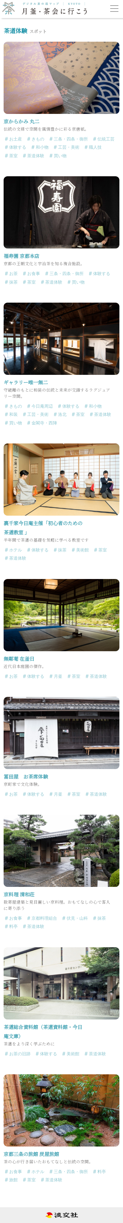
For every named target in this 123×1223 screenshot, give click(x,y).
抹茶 (13, 282)
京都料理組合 (44, 918)
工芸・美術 (68, 147)
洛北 (62, 414)
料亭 (13, 926)
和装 (13, 414)
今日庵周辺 (42, 406)
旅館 (13, 1179)
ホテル (15, 549)
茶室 (13, 155)
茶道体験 (35, 155)
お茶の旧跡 (20, 1053)
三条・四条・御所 (71, 139)
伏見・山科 (77, 918)
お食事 (33, 273)
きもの (37, 139)
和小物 (42, 147)
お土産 (15, 139)
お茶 (13, 273)
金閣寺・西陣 (44, 422)
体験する (17, 147)
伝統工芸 (105, 139)
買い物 (60, 155)
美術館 (82, 549)
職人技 (95, 147)
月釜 (58, 676)
